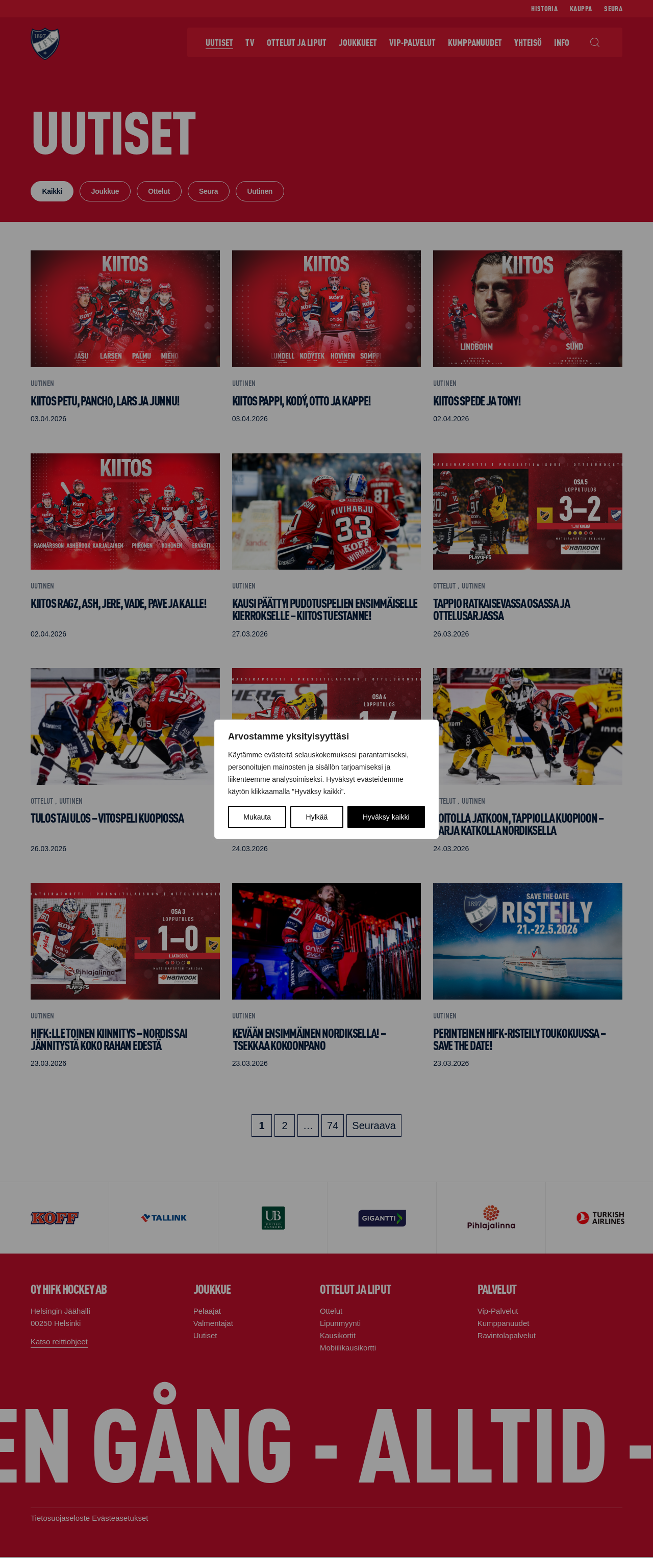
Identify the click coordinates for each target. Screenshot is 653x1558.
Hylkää (317, 817)
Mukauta (257, 817)
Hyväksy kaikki (386, 817)
